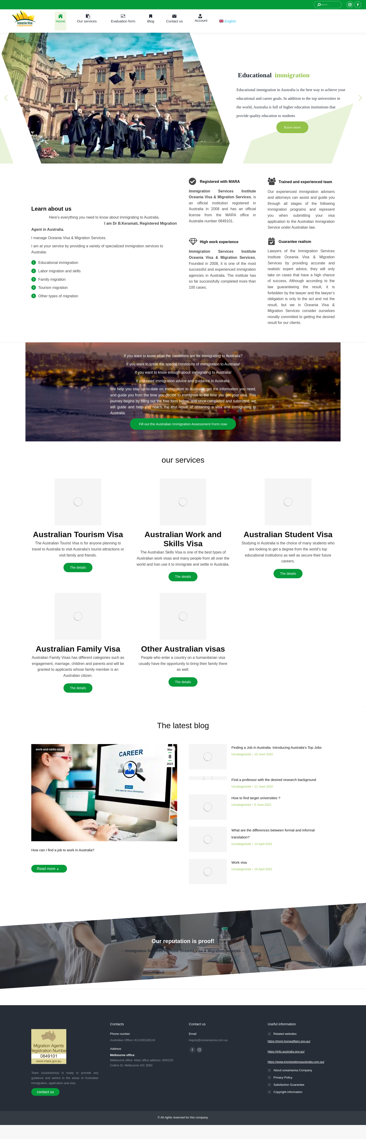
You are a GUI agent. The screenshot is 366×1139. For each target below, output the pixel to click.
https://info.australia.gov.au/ (286, 1051)
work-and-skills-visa (49, 749)
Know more (292, 127)
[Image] (78, 502)
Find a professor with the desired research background (274, 780)
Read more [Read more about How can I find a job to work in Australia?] (48, 869)
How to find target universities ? (256, 798)
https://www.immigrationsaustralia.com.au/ (296, 1062)
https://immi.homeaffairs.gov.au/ (289, 1041)
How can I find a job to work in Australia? (62, 850)
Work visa (239, 862)
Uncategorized (241, 754)
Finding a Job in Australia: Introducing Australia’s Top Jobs (277, 747)
